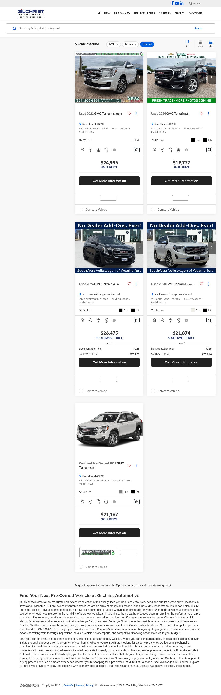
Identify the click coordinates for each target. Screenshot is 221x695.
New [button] (107, 13)
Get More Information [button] (109, 180)
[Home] (99, 13)
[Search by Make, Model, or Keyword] (105, 28)
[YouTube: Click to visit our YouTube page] (177, 3)
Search (198, 28)
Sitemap (79, 685)
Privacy (89, 685)
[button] (139, 77)
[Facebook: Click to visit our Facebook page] (172, 3)
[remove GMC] (113, 44)
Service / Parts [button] (144, 13)
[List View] (211, 44)
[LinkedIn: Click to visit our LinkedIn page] (181, 3)
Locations (195, 13)
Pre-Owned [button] (122, 13)
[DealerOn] (29, 685)
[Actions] (136, 113)
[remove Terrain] (130, 44)
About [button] (179, 13)
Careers (165, 13)
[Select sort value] (188, 44)
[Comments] (137, 149)
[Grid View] (200, 44)
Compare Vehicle (96, 209)
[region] (109, 351)
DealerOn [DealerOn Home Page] (69, 685)
